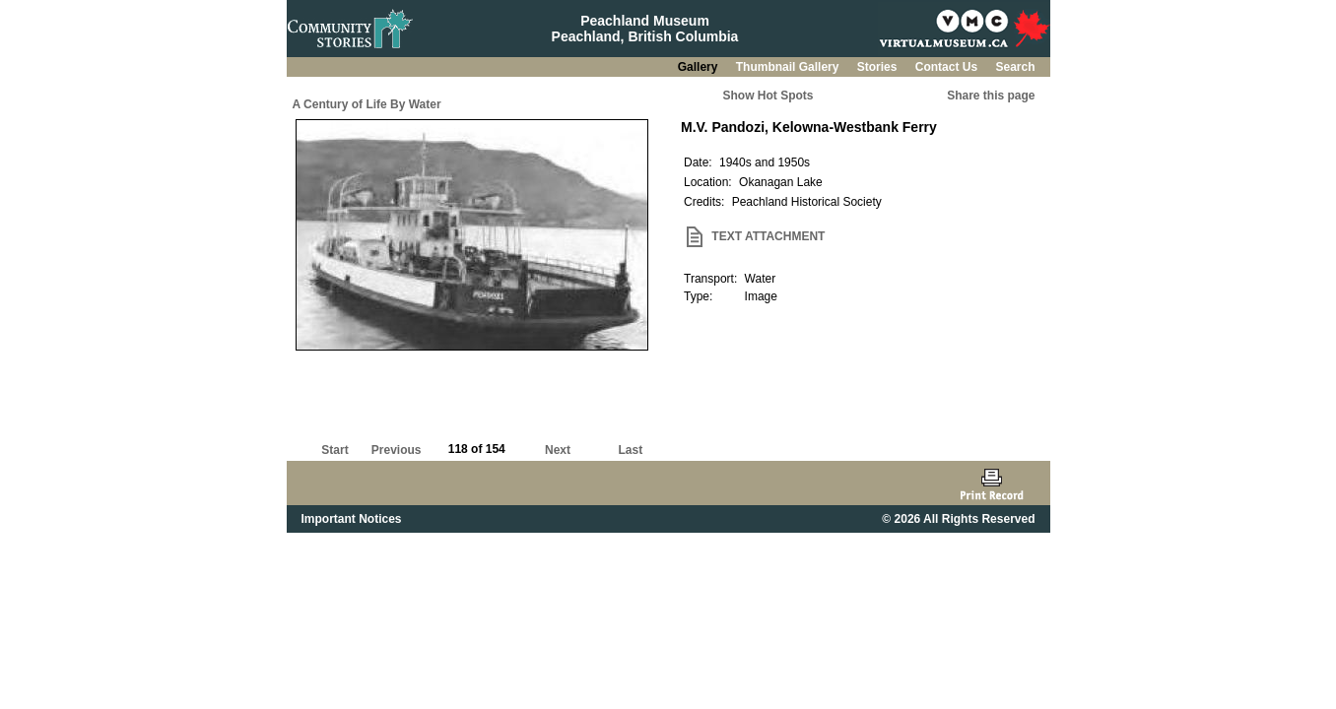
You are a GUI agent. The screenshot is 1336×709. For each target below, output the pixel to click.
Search (1015, 67)
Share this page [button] (991, 95)
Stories (879, 67)
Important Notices (351, 519)
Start (334, 450)
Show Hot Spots (768, 95)
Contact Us (948, 67)
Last (630, 450)
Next (557, 450)
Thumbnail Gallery (789, 67)
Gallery (699, 67)
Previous (396, 450)
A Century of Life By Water (367, 104)
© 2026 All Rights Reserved (958, 519)
